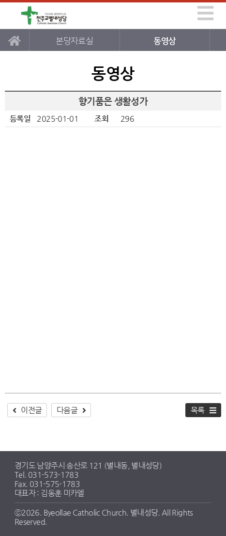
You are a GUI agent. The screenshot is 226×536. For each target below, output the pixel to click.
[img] (205, 13)
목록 (198, 410)
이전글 (31, 410)
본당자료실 (74, 41)
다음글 (67, 410)
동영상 (164, 41)
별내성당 (44, 15)
